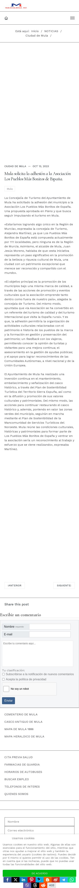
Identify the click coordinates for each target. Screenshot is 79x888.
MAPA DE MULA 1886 (19, 729)
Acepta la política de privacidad (26, 679)
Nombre (14, 626)
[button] (72, 18)
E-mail (8, 634)
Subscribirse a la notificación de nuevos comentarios (40, 674)
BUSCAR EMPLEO (16, 779)
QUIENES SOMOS (16, 794)
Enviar (8, 700)
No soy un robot (20, 688)
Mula (10, 188)
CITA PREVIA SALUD (18, 757)
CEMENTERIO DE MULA (21, 714)
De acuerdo (40, 873)
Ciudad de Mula (15, 166)
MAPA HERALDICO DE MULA (24, 736)
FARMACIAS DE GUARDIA (22, 764)
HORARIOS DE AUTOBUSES (23, 772)
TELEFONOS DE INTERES (22, 786)
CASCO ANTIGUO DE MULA (23, 721)
